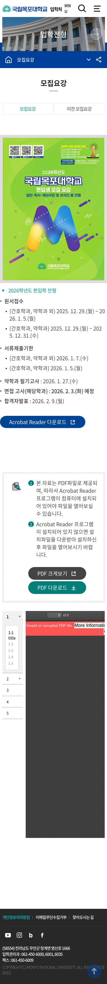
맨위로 (94, 971)
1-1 (10, 643)
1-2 (10, 650)
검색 (82, 8)
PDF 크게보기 (52, 573)
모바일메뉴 (97, 8)
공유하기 (98, 59)
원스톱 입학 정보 (96, 34)
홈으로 (8, 59)
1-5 (10, 663)
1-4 (10, 656)
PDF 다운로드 (52, 587)
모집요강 (25, 59)
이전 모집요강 (79, 108)
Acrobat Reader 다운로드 (37, 422)
